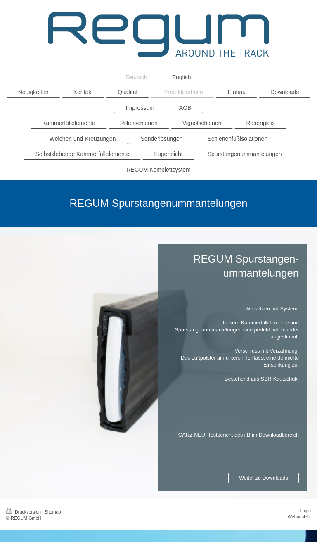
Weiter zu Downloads (263, 478)
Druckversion (24, 511)
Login (305, 510)
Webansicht (299, 516)
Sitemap (53, 511)
